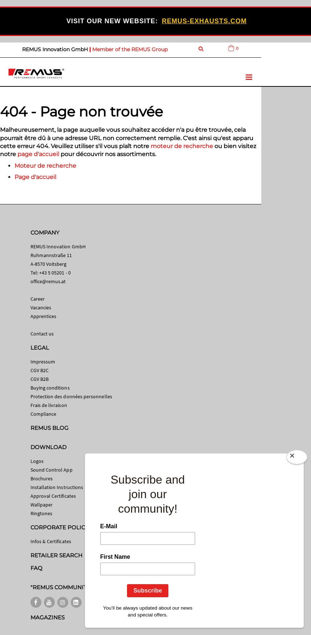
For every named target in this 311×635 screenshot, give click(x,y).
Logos (37, 461)
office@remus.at (48, 281)
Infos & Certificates (50, 541)
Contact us (42, 333)
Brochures (41, 478)
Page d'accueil (35, 177)
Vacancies (41, 307)
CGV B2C (39, 370)
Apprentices (43, 316)
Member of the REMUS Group (130, 49)
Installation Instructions (56, 487)
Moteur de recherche (45, 165)
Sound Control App (51, 470)
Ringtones (41, 513)
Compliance (43, 414)
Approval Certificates (53, 496)
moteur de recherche (182, 146)
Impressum (43, 361)
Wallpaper (41, 504)
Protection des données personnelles (71, 396)
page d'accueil (38, 154)
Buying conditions (50, 387)
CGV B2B (39, 379)
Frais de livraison (48, 405)
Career (37, 299)
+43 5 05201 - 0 (55, 272)
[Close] (296, 458)
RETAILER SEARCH (56, 555)
